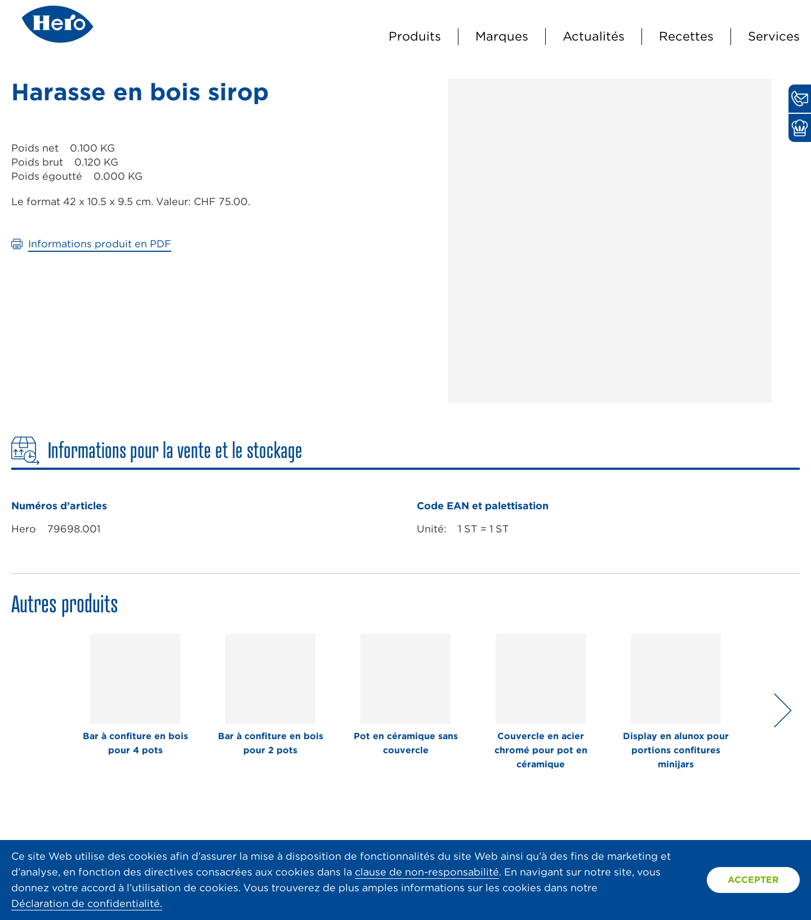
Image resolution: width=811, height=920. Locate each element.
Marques (501, 36)
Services (774, 36)
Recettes (686, 36)
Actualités (594, 36)
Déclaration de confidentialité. (86, 903)
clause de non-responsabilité (427, 872)
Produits (415, 36)
